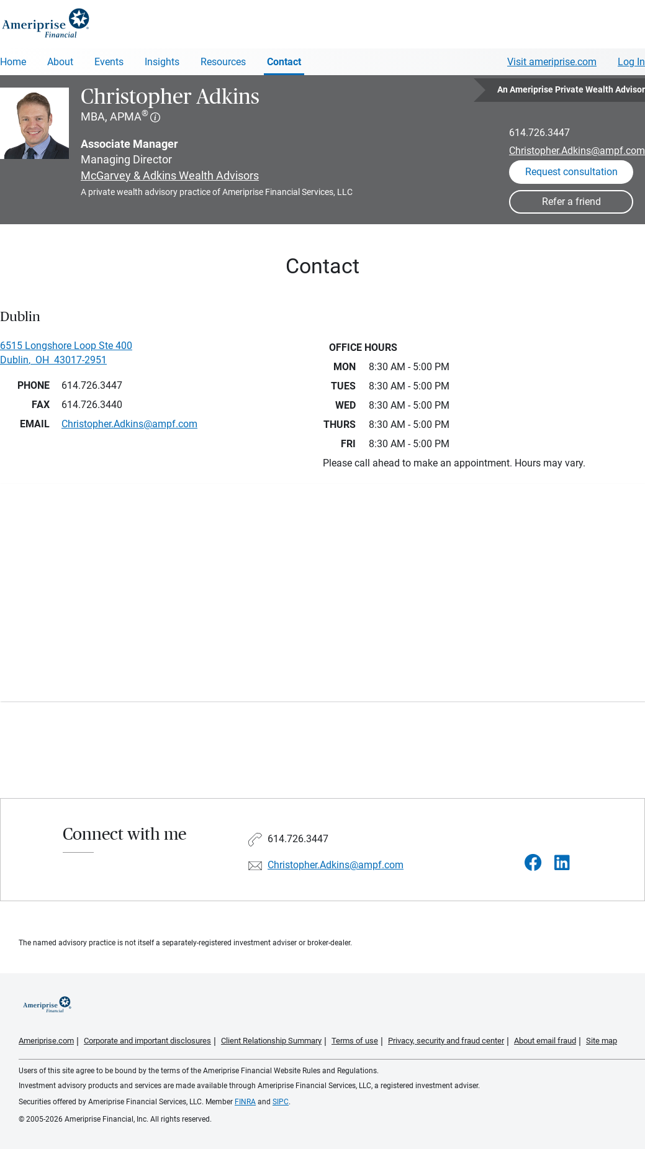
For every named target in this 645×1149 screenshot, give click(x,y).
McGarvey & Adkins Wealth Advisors (170, 175)
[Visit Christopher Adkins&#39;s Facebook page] (533, 863)
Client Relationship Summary (271, 1040)
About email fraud (545, 1040)
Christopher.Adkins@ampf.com (577, 151)
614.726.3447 (539, 133)
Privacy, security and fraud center (446, 1040)
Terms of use (355, 1040)
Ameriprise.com (46, 1040)
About (60, 62)
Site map (601, 1040)
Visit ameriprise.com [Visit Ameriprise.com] (552, 62)
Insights (162, 62)
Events (109, 62)
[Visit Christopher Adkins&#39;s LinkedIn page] (562, 863)
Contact (284, 62)
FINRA (245, 1101)
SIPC (281, 1101)
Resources (223, 62)
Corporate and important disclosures (147, 1040)
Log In (631, 62)
